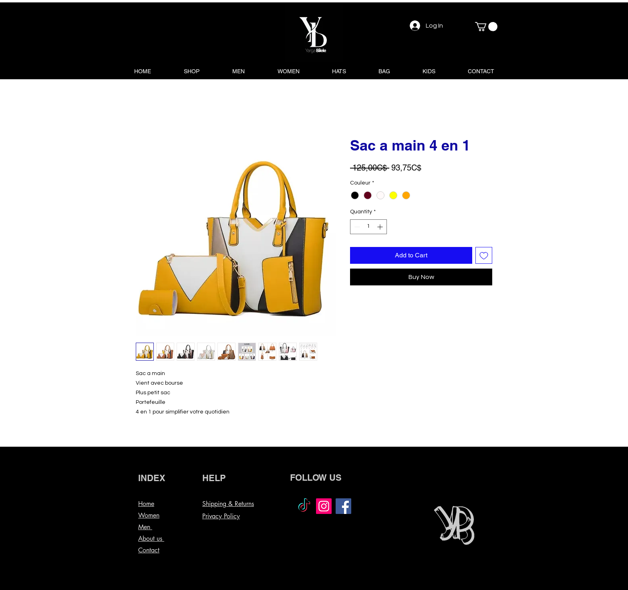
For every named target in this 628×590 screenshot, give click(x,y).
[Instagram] (324, 506)
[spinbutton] (368, 227)
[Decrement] (356, 227)
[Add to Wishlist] (483, 255)
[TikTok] (304, 506)
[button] (486, 26)
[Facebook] (343, 506)
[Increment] (381, 227)
